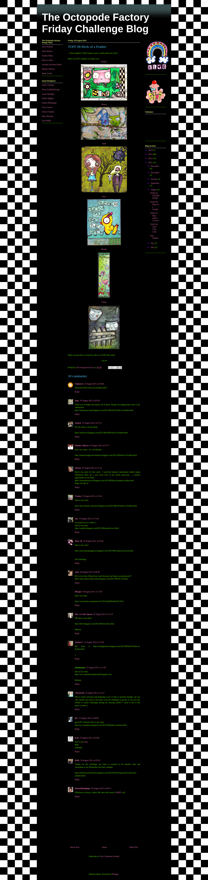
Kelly (77, 760)
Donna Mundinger (49, 103)
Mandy (104, 249)
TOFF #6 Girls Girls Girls (154, 228)
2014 (150, 150)
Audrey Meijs (47, 56)
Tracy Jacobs (47, 107)
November (155, 173)
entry (86, 742)
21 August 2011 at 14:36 (94, 642)
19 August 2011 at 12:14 (92, 468)
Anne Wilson (47, 51)
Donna (104, 104)
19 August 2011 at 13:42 (92, 496)
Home (104, 847)
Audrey (104, 62)
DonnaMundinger (82, 788)
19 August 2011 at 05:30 (90, 401)
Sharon (78, 468)
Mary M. (79, 541)
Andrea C (79, 642)
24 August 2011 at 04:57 (101, 788)
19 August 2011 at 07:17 (99, 445)
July (153, 243)
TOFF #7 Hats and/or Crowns (154, 217)
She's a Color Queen (83, 614)
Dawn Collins (47, 60)
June (153, 247)
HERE (118, 792)
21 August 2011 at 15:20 (96, 668)
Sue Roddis (46, 121)
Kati (77, 738)
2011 (150, 162)
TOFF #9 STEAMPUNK (154, 195)
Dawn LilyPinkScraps (51, 89)
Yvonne (78, 496)
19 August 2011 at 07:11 (92, 423)
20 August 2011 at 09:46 (90, 572)
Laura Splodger (48, 94)
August (154, 190)
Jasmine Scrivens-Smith (51, 64)
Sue (76, 519)
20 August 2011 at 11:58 (92, 592)
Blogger (115, 874)
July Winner (154, 237)
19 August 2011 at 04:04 (94, 384)
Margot (78, 592)
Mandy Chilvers (82, 445)
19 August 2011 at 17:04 (89, 519)
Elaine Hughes (48, 98)
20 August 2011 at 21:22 (103, 614)
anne (77, 572)
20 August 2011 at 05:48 (93, 541)
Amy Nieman (47, 47)
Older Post (133, 847)
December (155, 166)
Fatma (104, 302)
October (154, 179)
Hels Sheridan (47, 116)
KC (76, 718)
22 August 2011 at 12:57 (95, 693)
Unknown (79, 384)
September (155, 183)
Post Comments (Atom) (109, 856)
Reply (77, 392)
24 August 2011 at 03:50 (90, 760)
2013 (150, 154)
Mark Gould (47, 73)
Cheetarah (79, 693)
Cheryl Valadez (48, 85)
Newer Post (74, 847)
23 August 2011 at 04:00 (89, 718)
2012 (150, 158)
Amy (104, 196)
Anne (104, 144)
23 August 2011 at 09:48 (89, 738)
